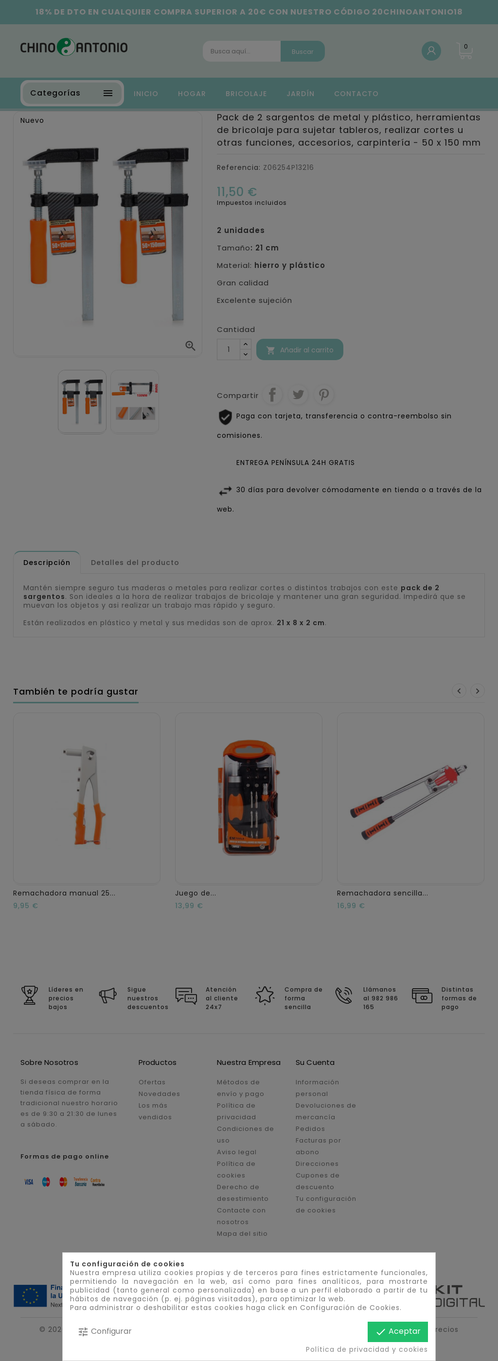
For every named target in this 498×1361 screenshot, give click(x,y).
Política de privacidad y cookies (367, 1349)
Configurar (104, 1332)
